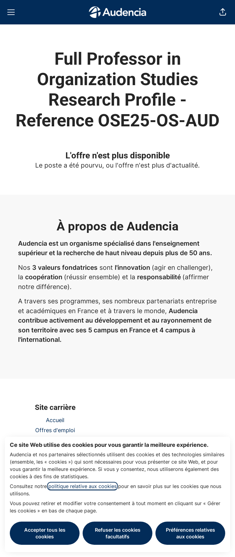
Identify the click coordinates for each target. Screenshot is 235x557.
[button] (222, 12)
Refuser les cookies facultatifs (117, 533)
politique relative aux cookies (82, 486)
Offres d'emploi (55, 430)
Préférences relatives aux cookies (190, 533)
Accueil (55, 420)
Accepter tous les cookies (44, 533)
